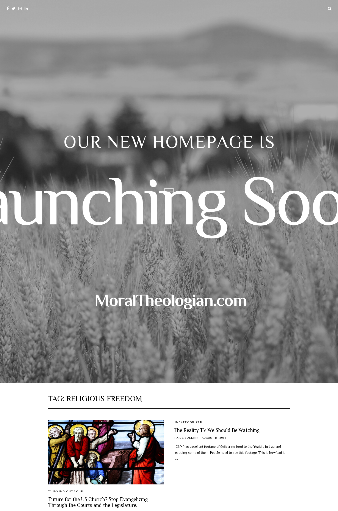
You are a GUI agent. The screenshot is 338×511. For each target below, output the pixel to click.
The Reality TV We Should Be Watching (217, 430)
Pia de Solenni (186, 437)
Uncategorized (188, 422)
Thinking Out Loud (65, 491)
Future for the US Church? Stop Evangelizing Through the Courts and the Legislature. (98, 502)
